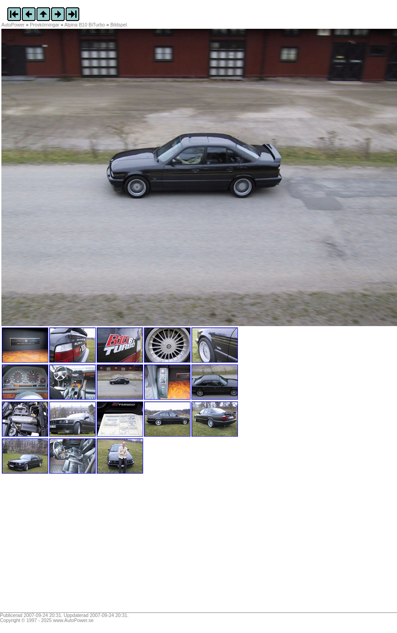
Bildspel (118, 24)
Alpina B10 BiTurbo (84, 24)
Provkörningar (45, 24)
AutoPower (13, 24)
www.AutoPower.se (73, 620)
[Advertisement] (58, 546)
